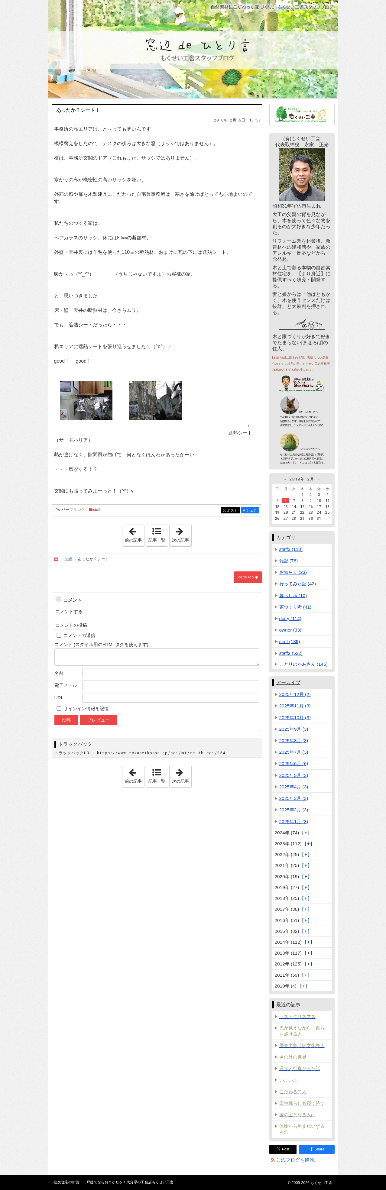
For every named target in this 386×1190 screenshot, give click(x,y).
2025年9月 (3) (293, 729)
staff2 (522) (291, 653)
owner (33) (290, 629)
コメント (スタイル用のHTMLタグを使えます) (101, 644)
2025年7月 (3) (293, 752)
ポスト (233, 510)
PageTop (246, 577)
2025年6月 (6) (293, 763)
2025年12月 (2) (295, 694)
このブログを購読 (295, 1160)
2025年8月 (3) (293, 740)
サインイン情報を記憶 (86, 708)
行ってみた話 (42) (297, 583)
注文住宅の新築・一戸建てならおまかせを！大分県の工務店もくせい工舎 (193, 49)
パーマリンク (72, 510)
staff (96, 509)
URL (59, 697)
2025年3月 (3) (293, 798)
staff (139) (289, 641)
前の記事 (134, 533)
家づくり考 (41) (295, 607)
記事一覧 (156, 540)
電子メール (65, 685)
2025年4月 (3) (293, 786)
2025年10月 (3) (295, 717)
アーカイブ (288, 682)
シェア (252, 510)
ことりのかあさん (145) (303, 664)
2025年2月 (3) (293, 809)
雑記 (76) (288, 560)
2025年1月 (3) (293, 821)
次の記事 (181, 533)
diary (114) (290, 618)
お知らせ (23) (293, 572)
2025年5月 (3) (293, 775)
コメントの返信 (79, 635)
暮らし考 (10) (293, 595)
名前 (58, 673)
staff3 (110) (291, 549)
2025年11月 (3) (295, 705)
